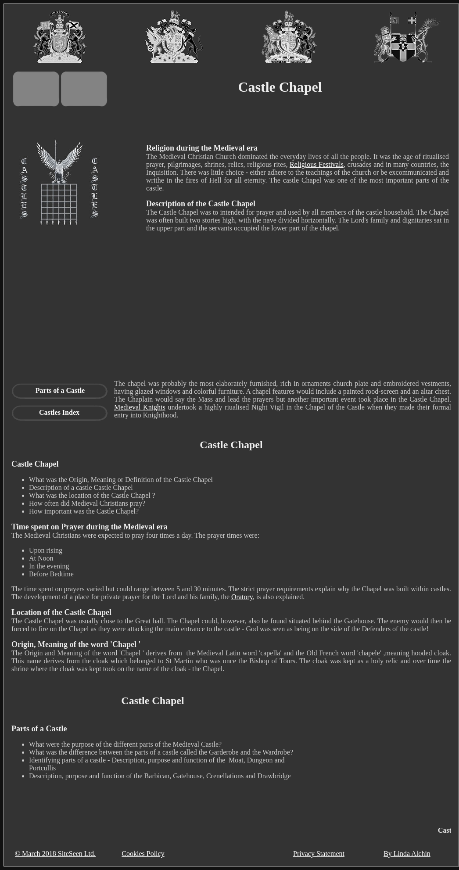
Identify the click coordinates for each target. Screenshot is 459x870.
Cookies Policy (143, 853)
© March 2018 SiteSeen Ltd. (55, 853)
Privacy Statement (318, 853)
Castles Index (59, 412)
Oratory (242, 596)
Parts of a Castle (60, 390)
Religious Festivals (317, 164)
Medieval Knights (139, 407)
